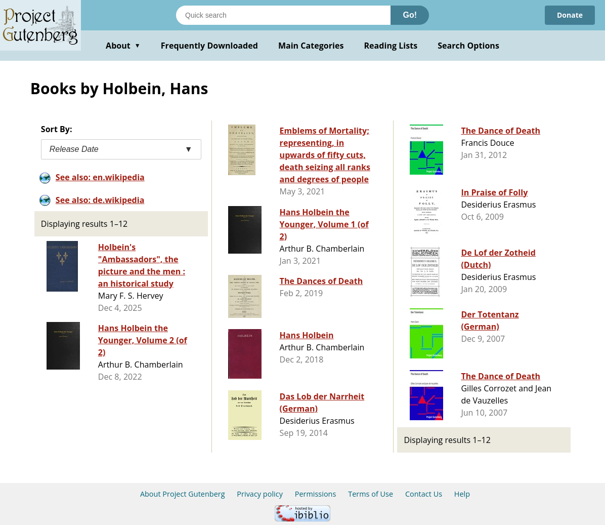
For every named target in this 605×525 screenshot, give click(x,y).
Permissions (315, 494)
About (123, 45)
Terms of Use (370, 494)
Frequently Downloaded (209, 45)
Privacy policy (260, 494)
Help (462, 494)
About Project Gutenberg (182, 494)
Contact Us (423, 494)
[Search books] (283, 15)
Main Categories (311, 45)
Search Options (468, 45)
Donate (570, 15)
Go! (410, 15)
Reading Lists (391, 45)
